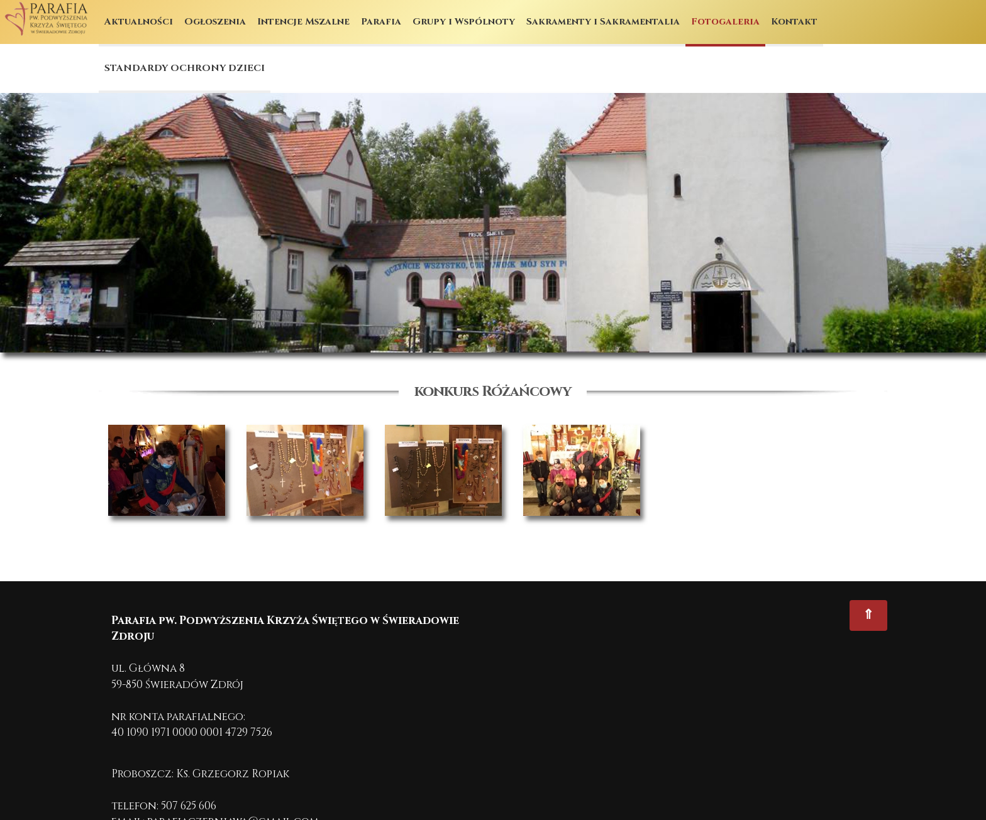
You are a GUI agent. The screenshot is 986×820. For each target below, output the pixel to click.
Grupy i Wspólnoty (464, 21)
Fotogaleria (725, 21)
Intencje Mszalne (303, 21)
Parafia (381, 21)
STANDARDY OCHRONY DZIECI (184, 68)
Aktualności (138, 21)
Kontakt (794, 21)
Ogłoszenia (215, 21)
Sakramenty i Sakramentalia (603, 21)
